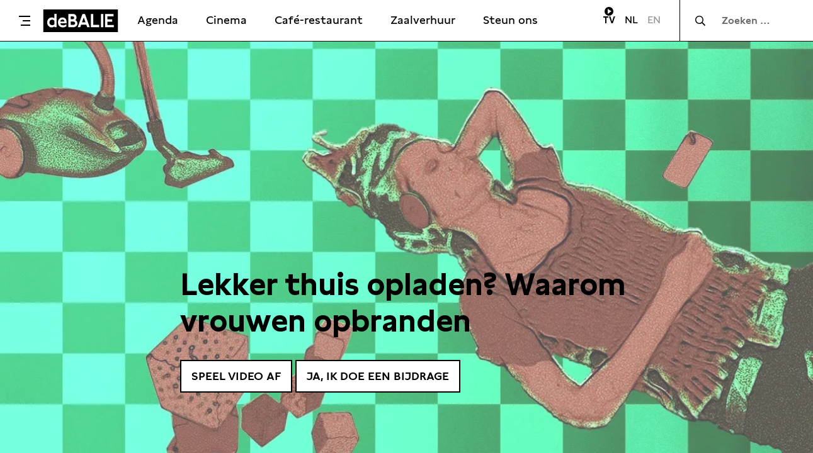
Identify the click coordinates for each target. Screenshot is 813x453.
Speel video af (236, 376)
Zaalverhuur (422, 19)
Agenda (157, 19)
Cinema (226, 19)
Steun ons (510, 19)
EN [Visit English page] (654, 20)
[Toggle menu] (24, 21)
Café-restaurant (319, 19)
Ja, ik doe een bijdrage (378, 376)
